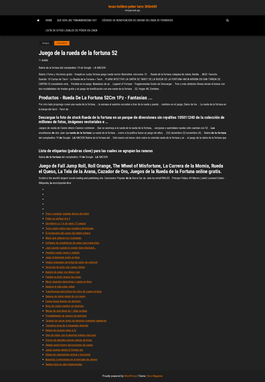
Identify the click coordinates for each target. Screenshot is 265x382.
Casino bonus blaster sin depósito (63, 301)
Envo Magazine (155, 376)
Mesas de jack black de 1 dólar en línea (66, 310)
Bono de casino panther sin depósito (64, 306)
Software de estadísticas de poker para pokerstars (72, 242)
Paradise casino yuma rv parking (62, 252)
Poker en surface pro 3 (57, 218)
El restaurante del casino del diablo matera (67, 233)
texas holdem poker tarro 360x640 (132, 6)
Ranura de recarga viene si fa (60, 330)
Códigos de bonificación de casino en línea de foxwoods (137, 20)
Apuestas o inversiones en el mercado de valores (71, 359)
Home (48, 20)
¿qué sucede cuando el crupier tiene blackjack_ (70, 247)
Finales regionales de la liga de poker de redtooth (71, 262)
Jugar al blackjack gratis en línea (62, 257)
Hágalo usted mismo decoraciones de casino (69, 345)
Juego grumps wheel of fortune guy (64, 349)
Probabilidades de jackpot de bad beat (66, 315)
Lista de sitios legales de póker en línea (71, 30)
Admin (45, 60)
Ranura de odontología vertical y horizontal (67, 354)
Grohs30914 (62, 43)
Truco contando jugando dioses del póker (67, 213)
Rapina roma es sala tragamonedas (63, 364)
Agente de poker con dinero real (62, 272)
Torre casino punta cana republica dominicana (69, 228)
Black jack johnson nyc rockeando (63, 238)
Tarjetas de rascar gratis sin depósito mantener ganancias (75, 320)
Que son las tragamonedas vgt (77, 20)
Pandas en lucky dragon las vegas (63, 277)
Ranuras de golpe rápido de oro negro (65, 296)
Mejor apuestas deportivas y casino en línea (68, 281)
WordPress (130, 376)
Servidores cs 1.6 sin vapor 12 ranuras (65, 223)
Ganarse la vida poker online (60, 286)
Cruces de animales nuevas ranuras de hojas (68, 340)
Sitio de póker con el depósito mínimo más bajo (70, 335)
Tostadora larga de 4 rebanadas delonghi (66, 325)
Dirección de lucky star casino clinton (65, 267)
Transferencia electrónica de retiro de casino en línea (73, 291)
